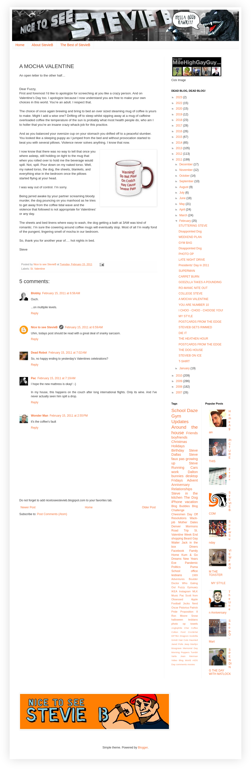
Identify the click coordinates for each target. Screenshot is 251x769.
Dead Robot (39, 352)
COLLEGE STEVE (190, 293)
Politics (176, 567)
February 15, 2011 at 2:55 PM (69, 415)
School (175, 571)
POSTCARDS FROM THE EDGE (200, 321)
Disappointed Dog (190, 231)
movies (191, 664)
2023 (179, 97)
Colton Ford (178, 632)
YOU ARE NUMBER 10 (194, 305)
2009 (179, 381)
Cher (186, 628)
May (182, 204)
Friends (192, 433)
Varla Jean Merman (184, 656)
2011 (179, 159)
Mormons (192, 526)
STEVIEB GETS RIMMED (195, 327)
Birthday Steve (184, 450)
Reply (34, 313)
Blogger (143, 747)
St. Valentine (37, 268)
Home (19, 45)
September (186, 181)
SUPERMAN (187, 271)
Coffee (194, 628)
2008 (179, 386)
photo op (178, 623)
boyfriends (179, 437)
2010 (179, 375)
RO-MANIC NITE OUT (193, 288)
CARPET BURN (189, 276)
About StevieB (42, 45)
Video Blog (177, 660)
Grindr (174, 640)
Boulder (193, 579)
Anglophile (176, 628)
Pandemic (191, 563)
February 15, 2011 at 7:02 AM (67, 352)
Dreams (176, 558)
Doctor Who (179, 583)
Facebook (177, 550)
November (186, 170)
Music (174, 595)
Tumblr (194, 652)
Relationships (181, 489)
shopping (177, 538)
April (182, 209)
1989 (195, 575)
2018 (179, 120)
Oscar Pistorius (180, 607)
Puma (194, 567)
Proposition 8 (189, 611)
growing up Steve (184, 461)
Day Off (192, 514)
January (184, 368)
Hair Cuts (183, 640)
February (185, 221)
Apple (194, 599)
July (182, 192)
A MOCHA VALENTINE (194, 299)
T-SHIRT (184, 361)
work (175, 472)
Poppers (185, 652)
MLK (195, 591)
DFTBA (175, 636)
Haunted (193, 640)
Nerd (195, 603)
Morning (175, 652)
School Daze (184, 410)
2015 (179, 137)
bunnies (177, 476)
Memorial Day (190, 648)
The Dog (191, 497)
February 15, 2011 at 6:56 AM (61, 293)
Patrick (194, 607)
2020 (179, 108)
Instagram (185, 591)
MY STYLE (186, 316)
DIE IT (183, 333)
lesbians (193, 619)
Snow (194, 615)
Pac (33, 378)
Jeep (186, 644)
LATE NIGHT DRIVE (192, 259)
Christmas (179, 442)
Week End (191, 534)
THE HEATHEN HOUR (193, 338)
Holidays (178, 446)
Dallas (176, 454)
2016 (179, 131)
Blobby (36, 293)
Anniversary (180, 485)
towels (194, 623)
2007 (179, 392)
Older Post (149, 507)
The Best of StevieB (75, 45)
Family (193, 550)
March (183, 215)
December (186, 164)
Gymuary (192, 587)
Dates (194, 522)
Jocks (186, 603)
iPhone (176, 502)
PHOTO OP (186, 254)
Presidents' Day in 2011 (194, 265)
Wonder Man (39, 415)
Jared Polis (177, 644)
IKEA (174, 591)
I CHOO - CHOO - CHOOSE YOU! (201, 310)
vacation (191, 502)
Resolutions (179, 518)
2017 (179, 125)
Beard (188, 538)
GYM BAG (185, 243)
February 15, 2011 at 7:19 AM (56, 378)
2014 (179, 142)
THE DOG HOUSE (191, 350)
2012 (179, 153)
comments (181, 664)
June (182, 198)
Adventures (178, 579)
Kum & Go (189, 555)
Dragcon (184, 636)
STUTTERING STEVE (193, 225)
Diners (193, 546)
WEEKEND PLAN (190, 237)
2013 (179, 148)
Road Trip (180, 530)
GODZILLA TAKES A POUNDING (200, 282)
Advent (192, 480)
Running (177, 467)
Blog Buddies (180, 506)
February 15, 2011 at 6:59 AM (84, 327)
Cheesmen (178, 514)
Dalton (193, 472)
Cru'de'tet (193, 632)
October (184, 175)
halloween (177, 619)
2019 (179, 114)
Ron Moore (179, 615)
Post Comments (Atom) (52, 514)
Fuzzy (181, 587)
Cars (194, 467)
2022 (179, 103)
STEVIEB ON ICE (190, 355)
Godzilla (193, 636)
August (184, 187)
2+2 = (229, 474)
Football (176, 603)
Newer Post (28, 507)
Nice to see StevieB (44, 327)
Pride (174, 611)
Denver (176, 526)
